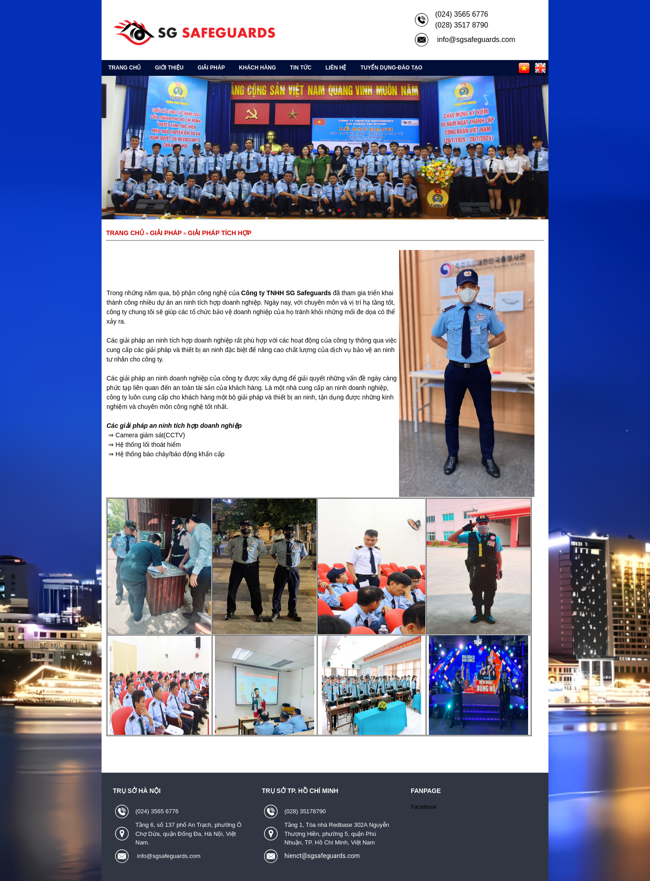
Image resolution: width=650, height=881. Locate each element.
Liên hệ (335, 68)
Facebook (423, 806)
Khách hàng (257, 68)
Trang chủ (124, 68)
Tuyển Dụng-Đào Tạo (391, 68)
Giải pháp (211, 68)
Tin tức (300, 68)
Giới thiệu (169, 68)
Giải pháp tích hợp (219, 232)
